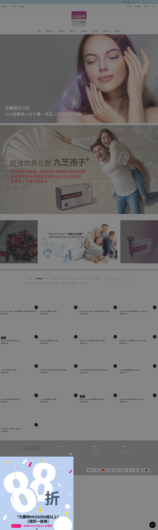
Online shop (125, 451)
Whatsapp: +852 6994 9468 (65, 451)
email (58, 457)
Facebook (95, 451)
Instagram (95, 454)
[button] (78, 121)
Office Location (61, 460)
